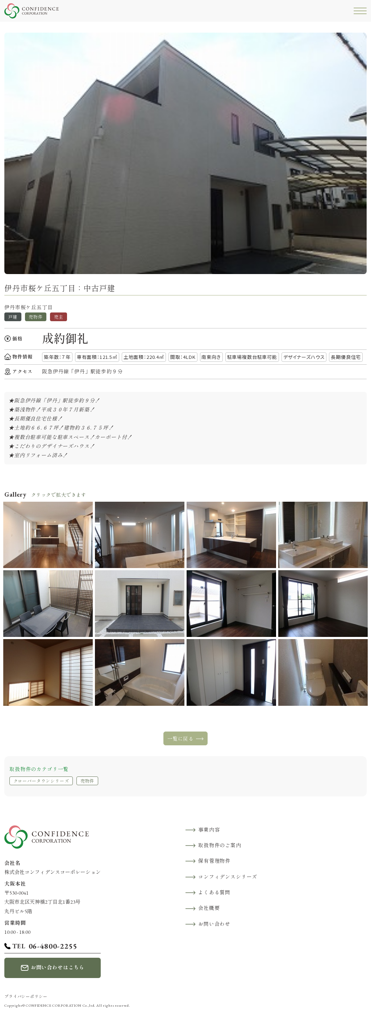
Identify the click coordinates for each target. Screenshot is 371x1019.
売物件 (87, 781)
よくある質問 (214, 892)
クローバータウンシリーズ (41, 781)
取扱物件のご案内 (219, 845)
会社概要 (209, 908)
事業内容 (209, 830)
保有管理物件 (214, 861)
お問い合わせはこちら (57, 967)
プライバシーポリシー (25, 996)
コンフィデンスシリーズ (227, 877)
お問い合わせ (214, 924)
